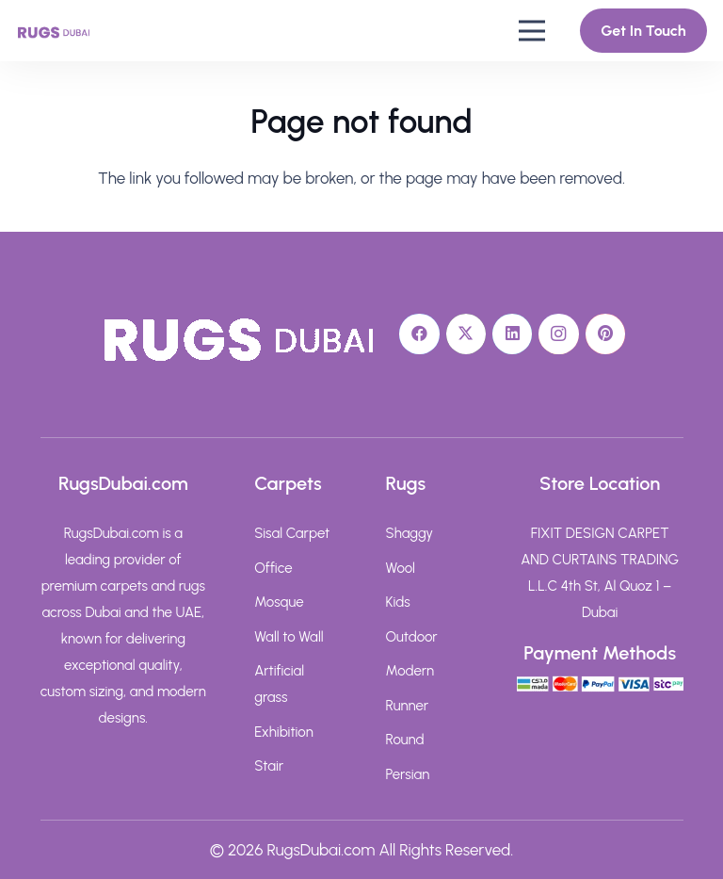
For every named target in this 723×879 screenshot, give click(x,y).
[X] (466, 334)
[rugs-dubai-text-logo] (53, 31)
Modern (410, 670)
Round (405, 739)
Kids (398, 602)
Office (273, 568)
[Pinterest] (606, 334)
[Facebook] (419, 334)
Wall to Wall (288, 636)
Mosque (278, 602)
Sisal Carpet (291, 533)
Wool (400, 568)
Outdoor (412, 636)
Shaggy (410, 533)
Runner (407, 705)
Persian (408, 774)
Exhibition (283, 732)
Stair (268, 765)
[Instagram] (558, 334)
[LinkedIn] (512, 334)
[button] (531, 31)
